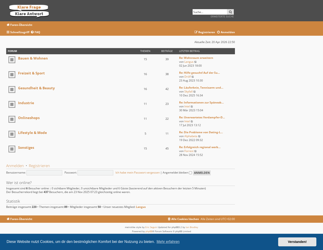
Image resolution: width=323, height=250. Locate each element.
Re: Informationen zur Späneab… (201, 102)
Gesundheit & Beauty (36, 88)
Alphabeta (190, 136)
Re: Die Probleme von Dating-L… (201, 132)
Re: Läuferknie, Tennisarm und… (201, 88)
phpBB (148, 231)
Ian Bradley (192, 227)
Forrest (189, 151)
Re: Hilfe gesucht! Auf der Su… (199, 73)
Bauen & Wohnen (33, 58)
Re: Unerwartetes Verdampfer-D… (202, 117)
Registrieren (39, 165)
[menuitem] (35, 32)
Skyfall (188, 91)
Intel (187, 106)
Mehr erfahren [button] (168, 242)
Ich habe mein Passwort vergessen (138, 172)
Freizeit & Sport (31, 73)
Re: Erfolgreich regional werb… (200, 147)
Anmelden (15, 165)
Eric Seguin (151, 227)
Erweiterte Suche (222, 16)
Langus (189, 62)
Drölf (187, 77)
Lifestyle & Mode (32, 132)
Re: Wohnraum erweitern (196, 58)
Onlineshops (29, 117)
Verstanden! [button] (297, 242)
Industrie (26, 103)
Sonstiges (26, 147)
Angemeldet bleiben (177, 172)
